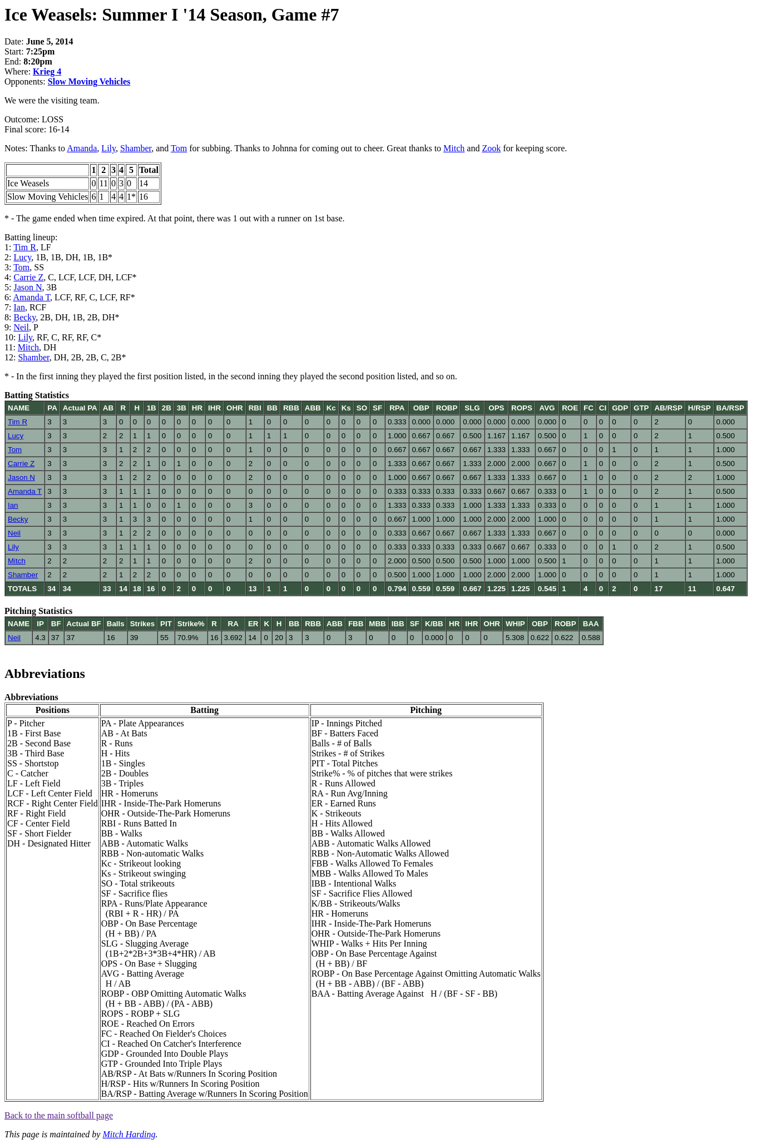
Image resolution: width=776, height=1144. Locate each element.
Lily (108, 148)
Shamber (135, 148)
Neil (21, 327)
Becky (24, 317)
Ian (18, 307)
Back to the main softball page (58, 1115)
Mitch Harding (128, 1134)
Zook (491, 148)
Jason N (27, 287)
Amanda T (32, 297)
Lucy (22, 257)
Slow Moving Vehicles (89, 81)
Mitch (453, 148)
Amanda (82, 148)
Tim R (24, 247)
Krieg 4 (47, 71)
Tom (179, 148)
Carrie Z (28, 277)
